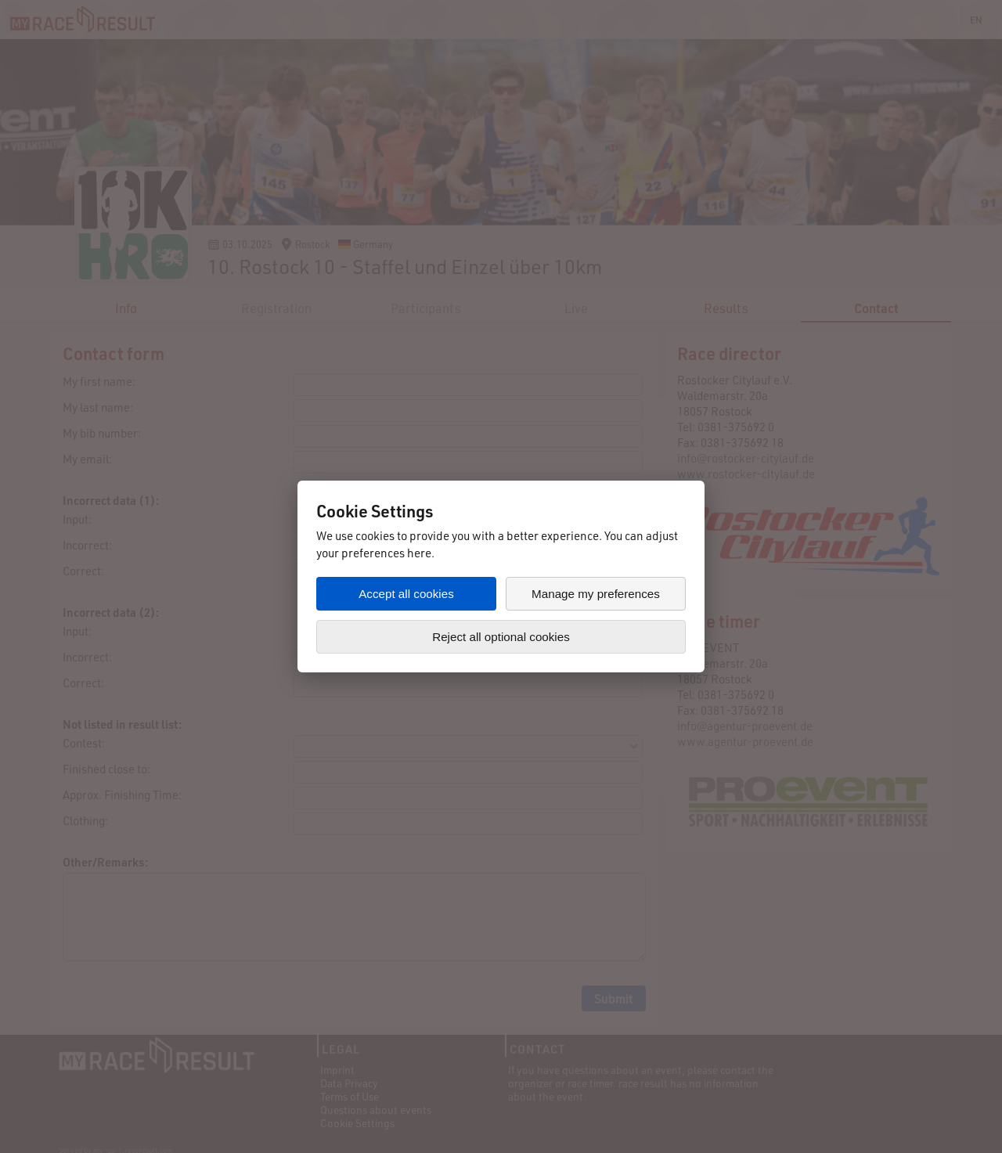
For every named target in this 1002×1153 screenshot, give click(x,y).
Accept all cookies (406, 593)
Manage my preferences (596, 593)
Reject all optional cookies (501, 636)
